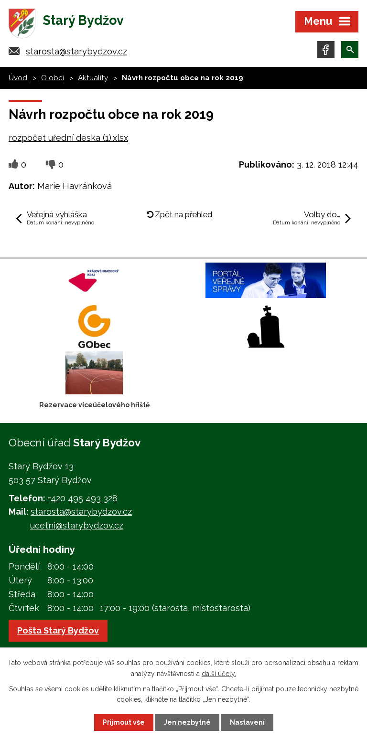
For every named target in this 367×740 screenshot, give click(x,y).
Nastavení (247, 722)
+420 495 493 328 (82, 498)
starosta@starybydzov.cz (76, 51)
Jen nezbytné (187, 722)
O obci (52, 78)
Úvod (18, 78)
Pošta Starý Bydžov (58, 630)
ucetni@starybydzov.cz (76, 525)
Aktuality (93, 78)
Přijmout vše (124, 722)
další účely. (219, 673)
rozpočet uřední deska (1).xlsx (68, 138)
